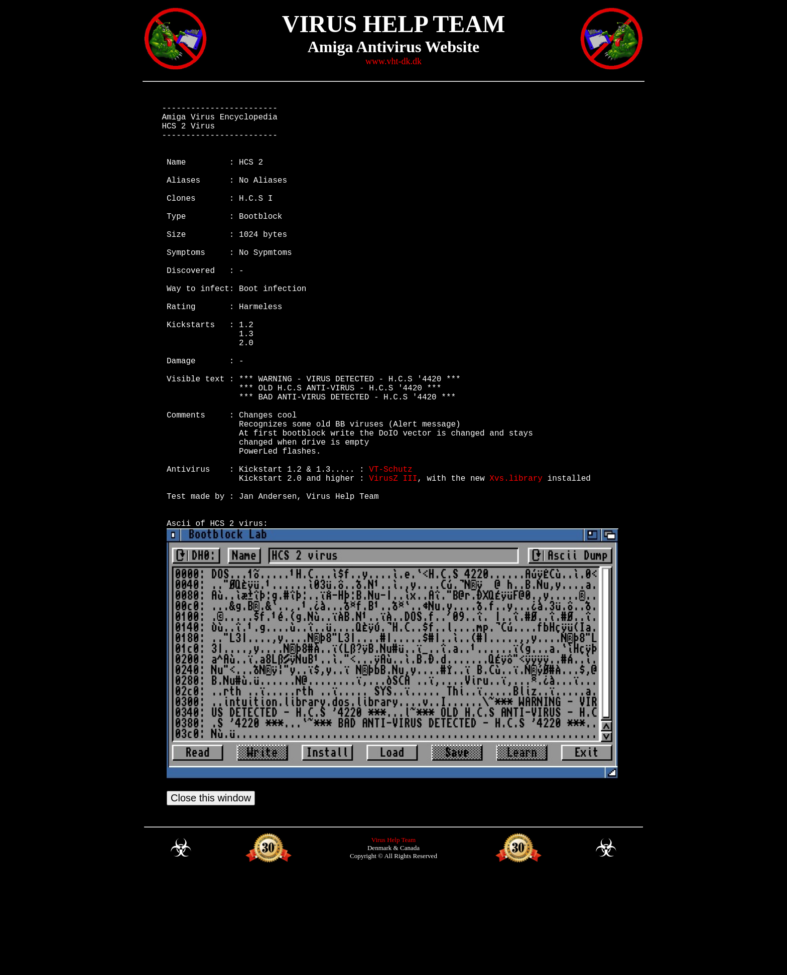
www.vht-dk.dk (393, 61)
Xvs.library (516, 562)
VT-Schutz (390, 550)
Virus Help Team (393, 938)
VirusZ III (393, 562)
